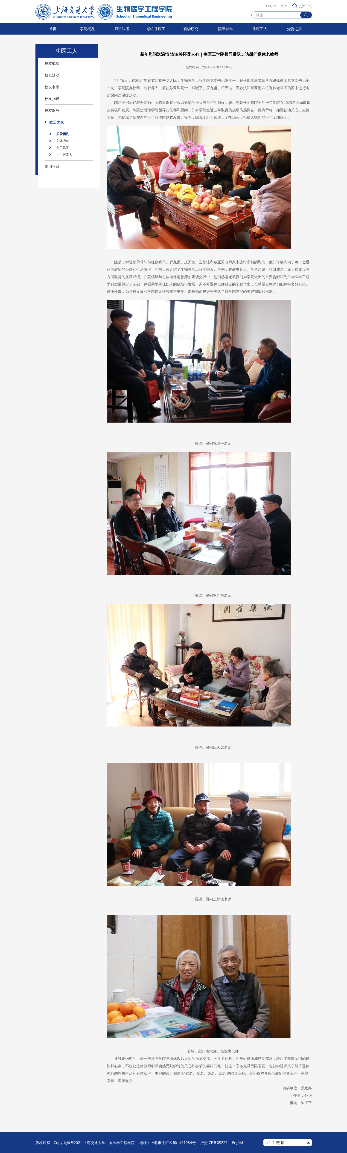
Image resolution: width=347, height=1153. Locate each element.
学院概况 (87, 28)
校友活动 (52, 75)
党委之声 (294, 28)
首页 (52, 28)
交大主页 (302, 5)
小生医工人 (64, 154)
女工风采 (62, 147)
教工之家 (56, 122)
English (271, 6)
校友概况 (52, 63)
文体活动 (62, 140)
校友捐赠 (52, 98)
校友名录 (52, 86)
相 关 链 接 (275, 1142)
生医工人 (260, 28)
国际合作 (225, 28)
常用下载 (52, 166)
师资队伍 (121, 28)
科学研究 (191, 28)
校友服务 (52, 110)
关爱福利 (62, 134)
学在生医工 (156, 28)
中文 (284, 6)
